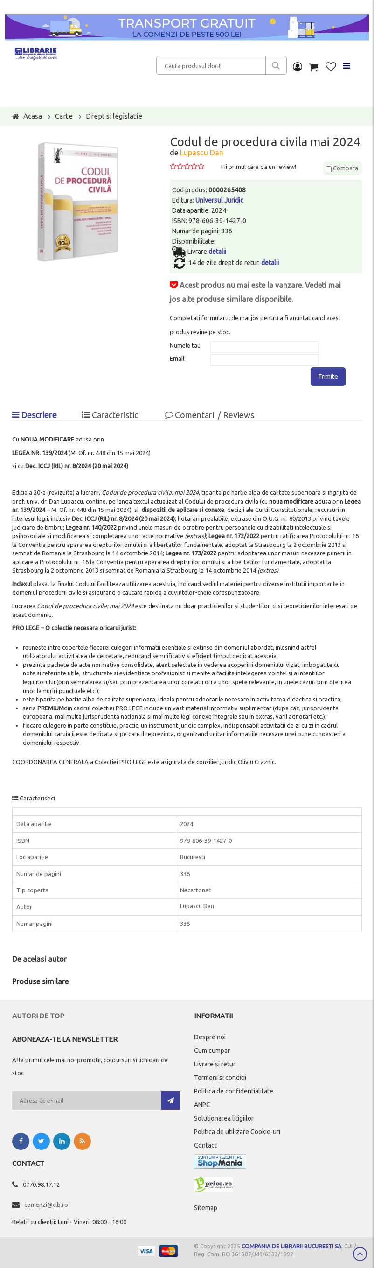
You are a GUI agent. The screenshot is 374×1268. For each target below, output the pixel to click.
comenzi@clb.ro (46, 1204)
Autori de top (38, 1016)
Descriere (34, 414)
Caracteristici (111, 414)
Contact (205, 1145)
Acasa (32, 116)
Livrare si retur (214, 1064)
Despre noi (210, 1037)
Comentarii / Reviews (209, 414)
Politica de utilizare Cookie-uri (237, 1131)
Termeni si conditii (220, 1077)
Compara (342, 168)
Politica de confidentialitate (233, 1091)
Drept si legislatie (114, 116)
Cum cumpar (212, 1050)
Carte (64, 116)
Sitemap (205, 1208)
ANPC (202, 1104)
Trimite (328, 376)
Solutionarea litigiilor (224, 1118)
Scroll (360, 1254)
